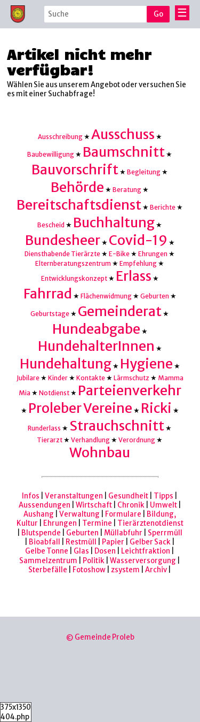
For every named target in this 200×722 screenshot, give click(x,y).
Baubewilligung (50, 154)
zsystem (125, 569)
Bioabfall (44, 542)
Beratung (127, 190)
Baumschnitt (124, 152)
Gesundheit (128, 496)
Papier (113, 542)
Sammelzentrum (48, 560)
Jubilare (28, 378)
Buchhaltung (114, 222)
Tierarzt (49, 440)
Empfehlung (138, 263)
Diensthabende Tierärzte (62, 254)
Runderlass (44, 428)
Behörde (77, 187)
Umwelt (163, 505)
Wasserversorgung (143, 560)
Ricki (156, 408)
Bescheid (51, 225)
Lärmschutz (131, 378)
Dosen (105, 551)
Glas (81, 551)
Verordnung (136, 440)
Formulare (123, 514)
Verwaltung (79, 514)
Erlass (133, 276)
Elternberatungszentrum (73, 263)
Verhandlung (90, 440)
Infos (30, 496)
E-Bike (119, 254)
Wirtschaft (94, 505)
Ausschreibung (60, 137)
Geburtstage (49, 314)
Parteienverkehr (129, 390)
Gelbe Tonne (46, 551)
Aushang (38, 514)
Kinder (58, 378)
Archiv (156, 569)
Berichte (162, 207)
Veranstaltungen (74, 496)
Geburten (154, 296)
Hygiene (146, 364)
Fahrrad (47, 294)
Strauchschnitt (116, 426)
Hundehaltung (65, 364)
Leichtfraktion (145, 551)
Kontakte (90, 378)
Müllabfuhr (123, 532)
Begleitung (144, 172)
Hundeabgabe (96, 329)
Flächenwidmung (106, 296)
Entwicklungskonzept (74, 278)
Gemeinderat (120, 311)
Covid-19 (138, 240)
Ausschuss (123, 134)
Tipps (163, 496)
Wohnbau (99, 452)
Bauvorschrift (74, 170)
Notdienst (54, 393)
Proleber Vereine (80, 408)
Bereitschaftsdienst (79, 205)
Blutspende (41, 532)
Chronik (131, 505)
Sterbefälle (47, 569)
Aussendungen (44, 505)
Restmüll (81, 542)
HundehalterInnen (96, 346)
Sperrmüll (165, 532)
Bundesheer (62, 240)
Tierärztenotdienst (150, 523)
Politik (94, 560)
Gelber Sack (150, 542)
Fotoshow (89, 569)
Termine (97, 523)
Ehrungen (152, 254)
